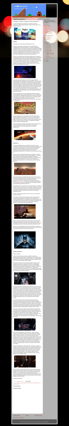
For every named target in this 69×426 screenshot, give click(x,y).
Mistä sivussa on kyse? (48, 26)
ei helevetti (28, 382)
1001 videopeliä (20, 6)
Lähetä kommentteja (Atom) (19, 417)
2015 (46, 61)
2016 (46, 59)
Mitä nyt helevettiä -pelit (48, 31)
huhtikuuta (48, 49)
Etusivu (27, 415)
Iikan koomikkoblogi (47, 38)
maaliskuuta (48, 50)
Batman (25, 382)
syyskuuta (48, 46)
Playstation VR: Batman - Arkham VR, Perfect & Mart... (50, 54)
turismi (39, 382)
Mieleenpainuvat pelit (47, 29)
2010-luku (18, 382)
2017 (46, 43)
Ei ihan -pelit (46, 30)
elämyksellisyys (35, 382)
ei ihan (31, 382)
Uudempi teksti (16, 415)
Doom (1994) (48, 56)
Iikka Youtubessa (47, 39)
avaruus (22, 382)
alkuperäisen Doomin (20, 181)
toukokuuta (48, 47)
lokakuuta (48, 44)
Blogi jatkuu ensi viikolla (50, 57)
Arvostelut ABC (46, 27)
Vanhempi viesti (38, 415)
